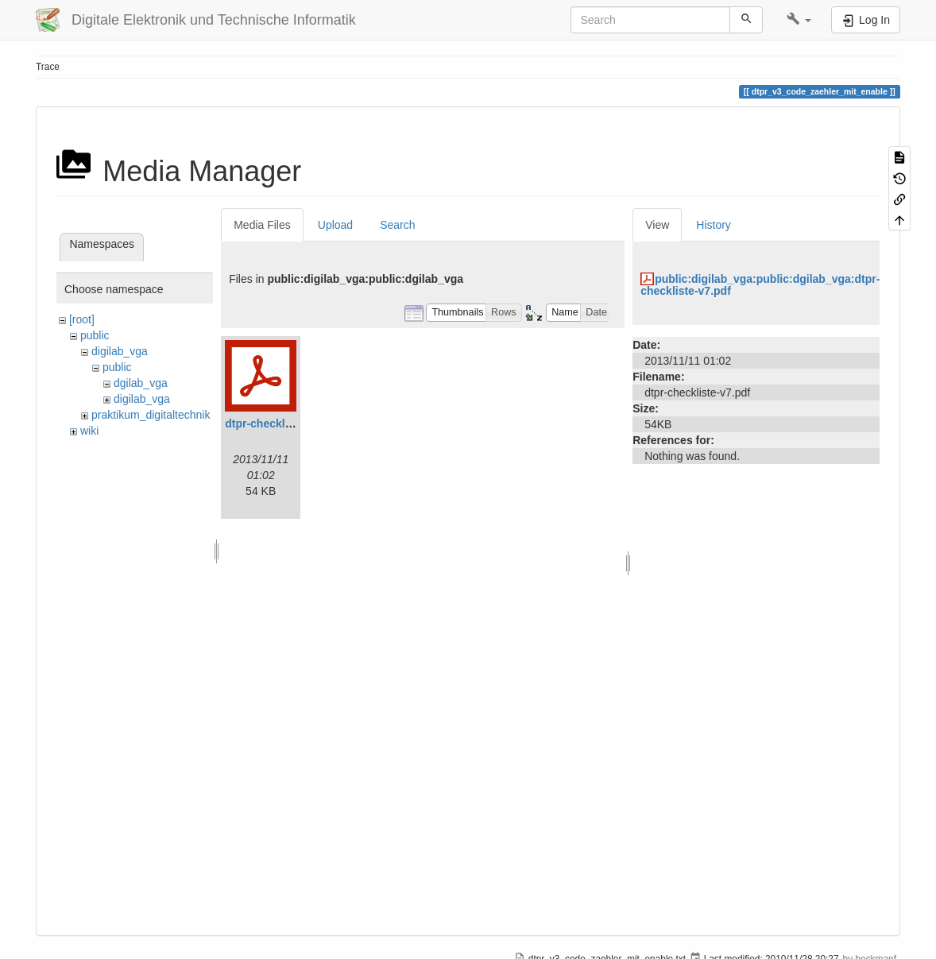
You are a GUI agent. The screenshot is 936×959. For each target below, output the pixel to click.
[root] (82, 319)
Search (397, 224)
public (95, 335)
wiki (89, 430)
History (713, 224)
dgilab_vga (141, 383)
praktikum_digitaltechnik (150, 414)
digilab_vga (119, 351)
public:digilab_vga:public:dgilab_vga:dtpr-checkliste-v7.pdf (760, 285)
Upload (335, 224)
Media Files (262, 224)
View (657, 224)
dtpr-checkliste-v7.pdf (282, 423)
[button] (799, 20)
